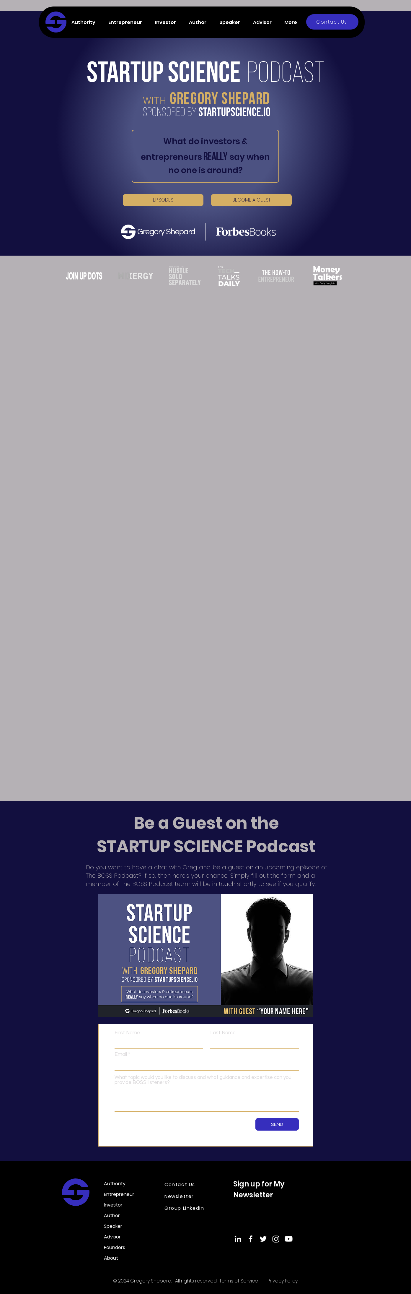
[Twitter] (263, 1238)
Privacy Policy (283, 1280)
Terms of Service (238, 1280)
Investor (113, 1205)
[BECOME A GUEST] (251, 200)
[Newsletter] (185, 1196)
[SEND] (277, 1124)
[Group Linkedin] (188, 1208)
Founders (114, 1247)
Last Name (223, 1032)
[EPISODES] (163, 200)
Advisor (112, 1236)
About (111, 1258)
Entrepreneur (119, 1194)
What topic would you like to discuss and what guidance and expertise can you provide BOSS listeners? (203, 1080)
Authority (114, 1183)
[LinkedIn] (237, 1238)
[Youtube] (288, 1238)
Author (112, 1215)
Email (121, 1054)
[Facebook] (250, 1238)
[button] (85, 22)
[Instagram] (275, 1238)
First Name (127, 1032)
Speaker (113, 1226)
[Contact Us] (332, 22)
